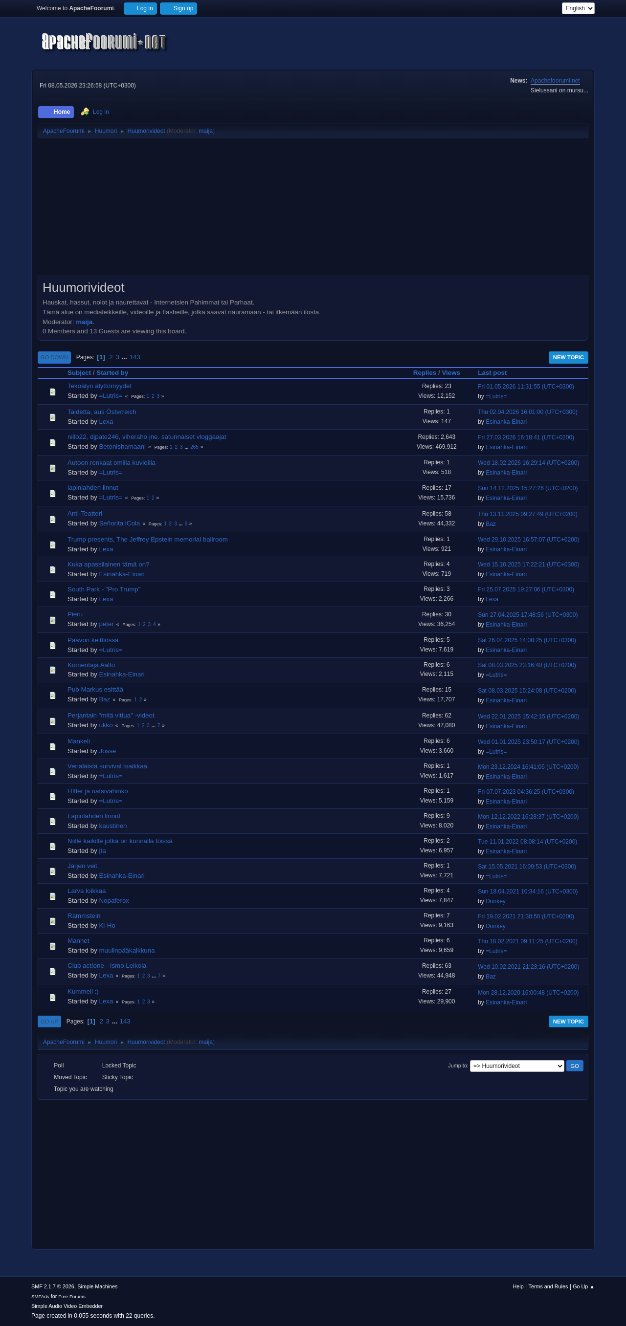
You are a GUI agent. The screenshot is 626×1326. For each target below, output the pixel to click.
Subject (79, 372)
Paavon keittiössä (92, 640)
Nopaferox (114, 900)
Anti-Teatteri (84, 513)
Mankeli (78, 741)
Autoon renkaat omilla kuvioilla (111, 462)
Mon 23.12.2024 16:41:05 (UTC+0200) (528, 766)
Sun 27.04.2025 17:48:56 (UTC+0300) (528, 614)
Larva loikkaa (86, 890)
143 (134, 357)
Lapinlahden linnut (93, 816)
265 (194, 447)
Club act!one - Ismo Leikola (107, 965)
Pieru (75, 614)
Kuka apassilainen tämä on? (108, 564)
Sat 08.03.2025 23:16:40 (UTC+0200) (527, 665)
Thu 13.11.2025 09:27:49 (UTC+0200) (528, 514)
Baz (491, 524)
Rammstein (83, 915)
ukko (105, 725)
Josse (107, 751)
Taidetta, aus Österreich (101, 411)
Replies (424, 372)
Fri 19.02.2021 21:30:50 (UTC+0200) (526, 916)
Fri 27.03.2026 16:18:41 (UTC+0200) (526, 437)
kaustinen (113, 825)
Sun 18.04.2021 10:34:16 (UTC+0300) (528, 891)
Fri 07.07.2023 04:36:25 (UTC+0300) (526, 791)
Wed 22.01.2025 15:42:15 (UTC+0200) (528, 716)
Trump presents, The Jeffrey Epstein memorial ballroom (147, 539)
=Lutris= (110, 395)
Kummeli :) (83, 991)
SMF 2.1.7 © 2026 (52, 1286)
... (125, 357)
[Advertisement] (313, 210)
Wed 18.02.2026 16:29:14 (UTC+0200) (528, 462)
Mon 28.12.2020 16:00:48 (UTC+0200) (528, 992)
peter (106, 624)
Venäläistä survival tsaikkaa (107, 766)
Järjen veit (82, 866)
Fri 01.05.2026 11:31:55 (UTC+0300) (526, 386)
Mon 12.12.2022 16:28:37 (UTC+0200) (528, 816)
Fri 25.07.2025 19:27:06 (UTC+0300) (526, 589)
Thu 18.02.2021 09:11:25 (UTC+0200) (528, 941)
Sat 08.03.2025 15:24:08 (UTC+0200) (527, 690)
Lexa (106, 421)
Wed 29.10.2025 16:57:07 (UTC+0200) (528, 539)
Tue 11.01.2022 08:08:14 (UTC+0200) (527, 841)
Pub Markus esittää (95, 689)
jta (102, 850)
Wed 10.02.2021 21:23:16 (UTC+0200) (528, 966)
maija (206, 131)
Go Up (49, 1021)
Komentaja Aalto (91, 665)
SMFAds (40, 1296)
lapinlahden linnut (92, 487)
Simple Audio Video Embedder (67, 1306)
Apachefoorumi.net (555, 80)
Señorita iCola (119, 523)
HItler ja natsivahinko (97, 791)
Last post (496, 372)
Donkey (496, 901)
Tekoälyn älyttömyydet (99, 386)
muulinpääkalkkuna (127, 950)
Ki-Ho (107, 925)
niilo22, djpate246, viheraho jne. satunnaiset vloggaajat (146, 436)
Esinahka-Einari (506, 421)
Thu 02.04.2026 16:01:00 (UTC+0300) (528, 412)
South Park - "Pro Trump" (103, 589)
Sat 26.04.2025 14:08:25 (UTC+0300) (527, 640)
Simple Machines (97, 1286)
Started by (112, 372)
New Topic (568, 357)
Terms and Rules (548, 1286)
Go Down (54, 357)
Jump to (457, 1065)
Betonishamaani (122, 446)
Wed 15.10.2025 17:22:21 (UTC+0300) (528, 564)
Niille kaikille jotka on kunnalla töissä (120, 841)
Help (518, 1286)
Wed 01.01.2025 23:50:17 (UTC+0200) (528, 742)
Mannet (78, 940)
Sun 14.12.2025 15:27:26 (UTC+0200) (528, 488)
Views (451, 372)
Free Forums (72, 1296)
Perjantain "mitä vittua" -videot (111, 715)
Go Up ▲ (584, 1286)
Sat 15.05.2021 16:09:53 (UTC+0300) (527, 866)
